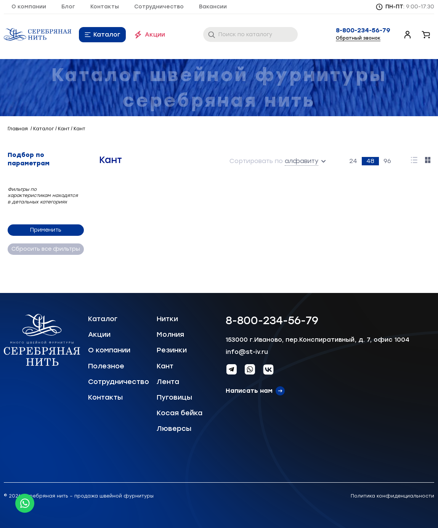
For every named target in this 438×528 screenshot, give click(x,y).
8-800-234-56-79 (363, 30)
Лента (168, 382)
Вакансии (213, 6)
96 (387, 161)
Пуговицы (174, 397)
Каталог (106, 34)
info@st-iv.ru (247, 351)
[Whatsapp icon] (24, 503)
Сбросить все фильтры (45, 249)
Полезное (106, 366)
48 (370, 161)
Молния (170, 334)
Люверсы (174, 428)
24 (353, 161)
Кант (165, 366)
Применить (45, 230)
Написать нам (249, 390)
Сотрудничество (159, 6)
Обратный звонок (358, 38)
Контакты (104, 6)
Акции (155, 34)
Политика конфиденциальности (392, 496)
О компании (28, 6)
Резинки (172, 350)
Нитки (167, 319)
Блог (68, 6)
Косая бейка (179, 413)
